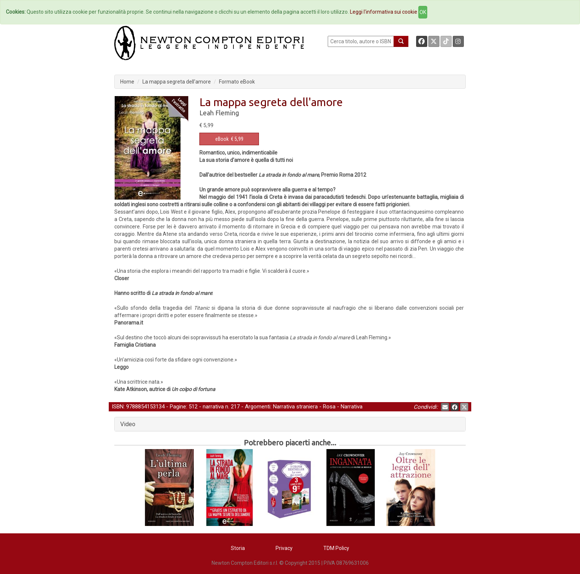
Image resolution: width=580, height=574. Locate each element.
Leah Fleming (219, 112)
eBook (222, 139)
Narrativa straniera (295, 406)
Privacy (284, 548)
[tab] (290, 424)
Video (127, 424)
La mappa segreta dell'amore (176, 82)
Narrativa (351, 406)
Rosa (329, 406)
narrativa (213, 406)
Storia (238, 548)
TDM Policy (336, 548)
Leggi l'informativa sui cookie (383, 12)
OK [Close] (422, 12)
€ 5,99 (229, 139)
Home (127, 82)
